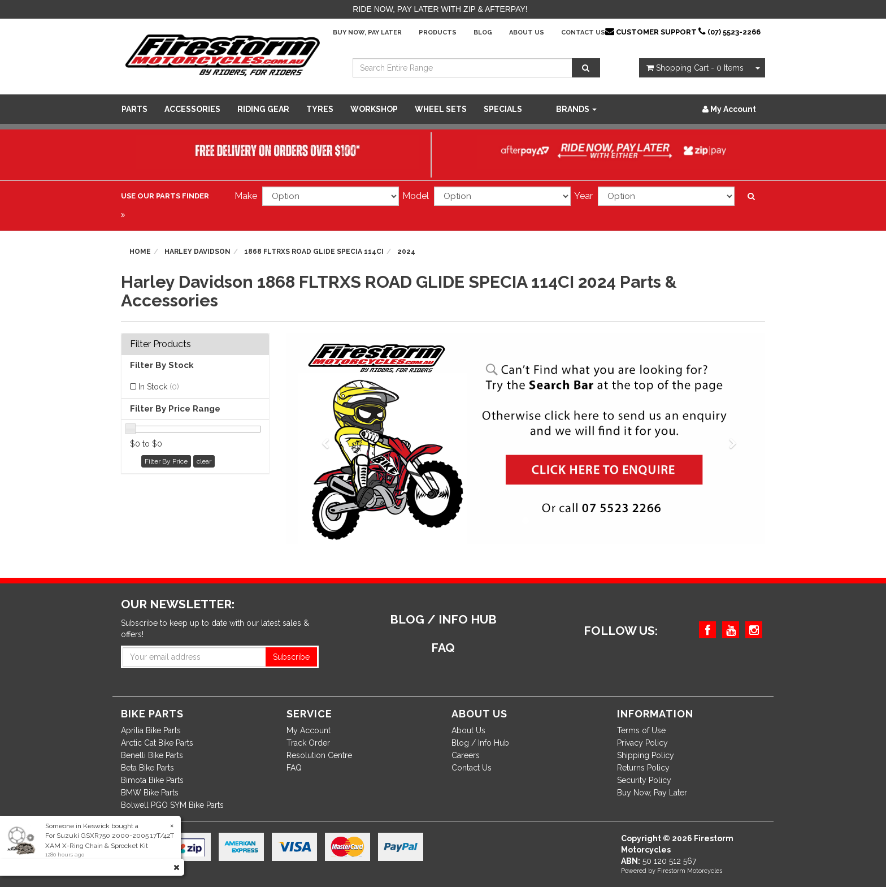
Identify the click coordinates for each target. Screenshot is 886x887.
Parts (134, 109)
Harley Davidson (197, 252)
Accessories (192, 109)
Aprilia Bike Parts (151, 730)
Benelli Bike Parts (152, 755)
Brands (576, 109)
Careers (465, 755)
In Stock (158, 386)
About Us (526, 32)
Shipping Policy (645, 755)
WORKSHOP (374, 109)
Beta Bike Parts (147, 767)
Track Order (308, 742)
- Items (695, 67)
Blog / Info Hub (480, 742)
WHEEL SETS (441, 109)
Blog (483, 32)
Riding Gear (263, 109)
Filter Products (160, 344)
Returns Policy (643, 767)
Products (438, 32)
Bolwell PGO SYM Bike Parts (172, 805)
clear (204, 461)
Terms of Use (641, 730)
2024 (406, 252)
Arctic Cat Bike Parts (157, 742)
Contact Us (583, 32)
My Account (308, 730)
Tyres (319, 109)
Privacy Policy (642, 742)
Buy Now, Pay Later (367, 32)
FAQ (294, 767)
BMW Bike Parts (150, 792)
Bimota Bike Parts (152, 780)
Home (140, 252)
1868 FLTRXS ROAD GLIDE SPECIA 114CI (314, 252)
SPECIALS (503, 109)
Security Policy (644, 780)
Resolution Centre (319, 755)
